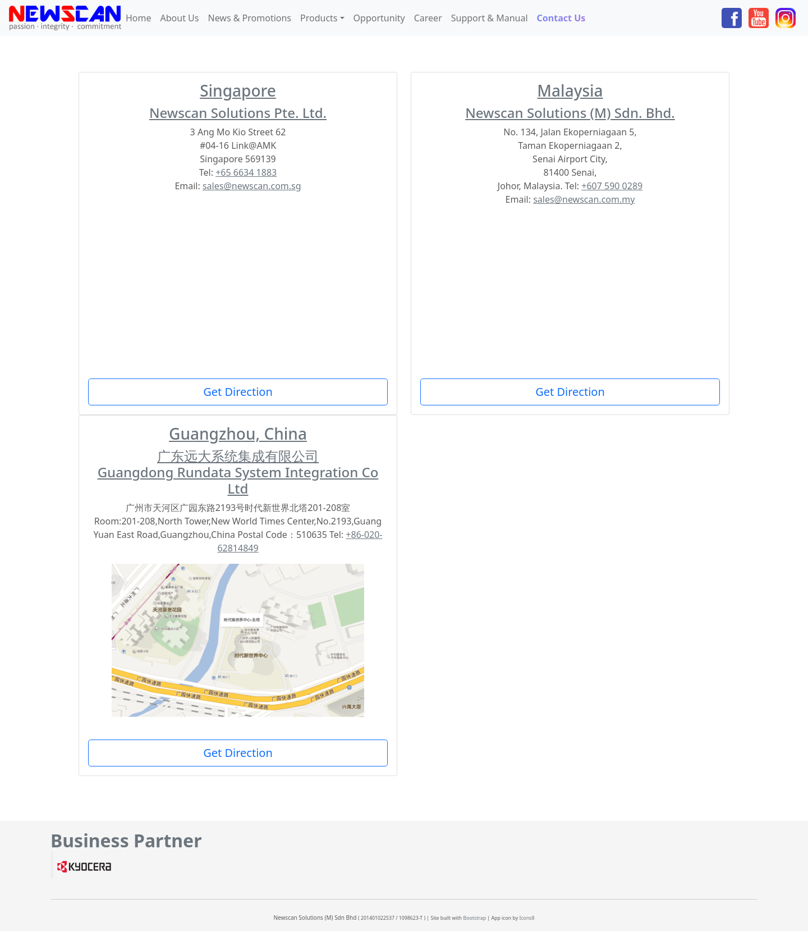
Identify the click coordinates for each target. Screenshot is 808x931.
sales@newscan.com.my (584, 199)
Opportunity (379, 18)
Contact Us (563, 17)
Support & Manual (489, 18)
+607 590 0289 (611, 186)
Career (428, 18)
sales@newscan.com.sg (252, 186)
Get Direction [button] (238, 391)
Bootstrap (474, 918)
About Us (179, 18)
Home (139, 18)
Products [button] (319, 18)
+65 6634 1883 (246, 172)
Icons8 (526, 918)
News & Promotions (249, 18)
